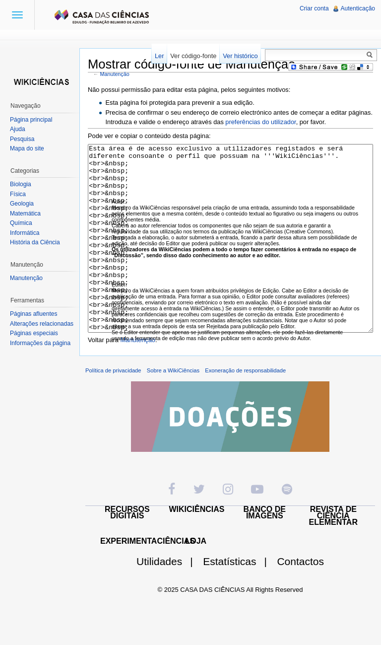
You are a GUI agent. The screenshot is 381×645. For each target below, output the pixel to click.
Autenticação (358, 8)
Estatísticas (239, 598)
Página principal (31, 119)
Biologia (20, 184)
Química (21, 222)
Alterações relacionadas (41, 323)
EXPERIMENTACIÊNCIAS (147, 578)
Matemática (25, 213)
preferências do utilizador (260, 122)
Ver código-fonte (193, 56)
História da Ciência (35, 242)
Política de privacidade (113, 408)
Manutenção (114, 74)
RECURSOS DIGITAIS (127, 549)
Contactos (300, 598)
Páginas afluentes (33, 313)
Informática (24, 232)
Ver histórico (240, 56)
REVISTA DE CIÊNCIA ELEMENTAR (333, 553)
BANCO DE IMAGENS (265, 549)
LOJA (195, 578)
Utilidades (168, 598)
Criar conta (314, 8)
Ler (159, 56)
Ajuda (17, 129)
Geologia (22, 203)
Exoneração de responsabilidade (245, 408)
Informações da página (40, 343)
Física (18, 194)
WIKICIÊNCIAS (197, 546)
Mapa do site (27, 148)
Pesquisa (22, 139)
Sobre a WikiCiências (173, 408)
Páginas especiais (34, 333)
